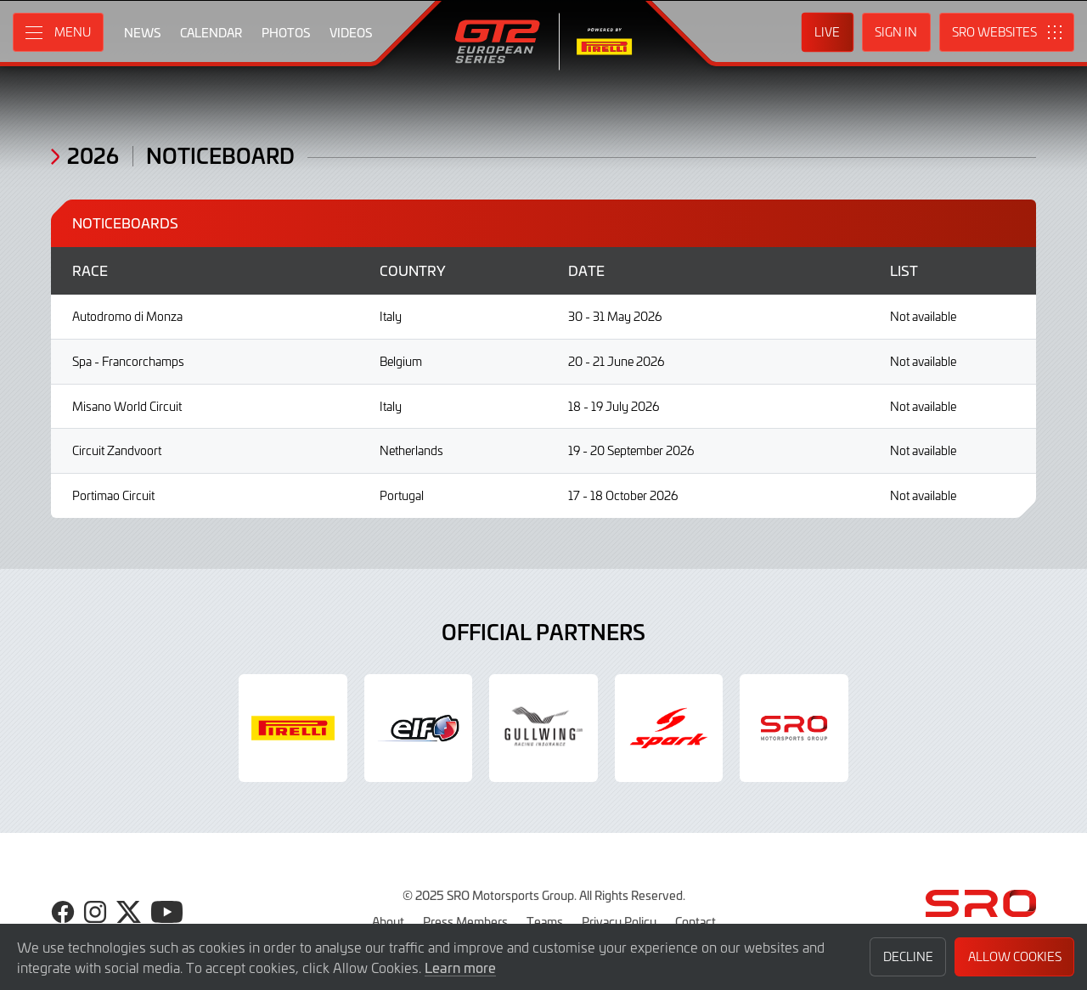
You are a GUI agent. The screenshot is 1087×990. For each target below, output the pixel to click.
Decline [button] (908, 956)
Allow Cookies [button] (1015, 956)
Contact (695, 921)
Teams (545, 921)
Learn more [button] (460, 967)
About (388, 921)
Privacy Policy (619, 921)
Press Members (465, 921)
